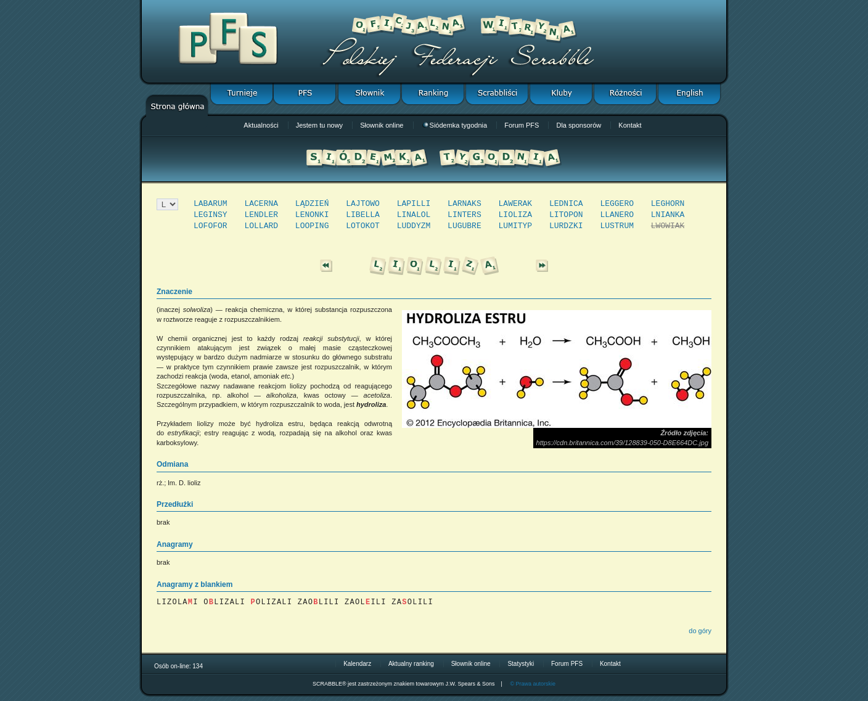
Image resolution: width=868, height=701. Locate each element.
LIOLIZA (516, 214)
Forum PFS (521, 125)
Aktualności (261, 125)
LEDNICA (566, 203)
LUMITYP (516, 226)
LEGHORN (668, 203)
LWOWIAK (668, 226)
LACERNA (261, 203)
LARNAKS (464, 203)
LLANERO (617, 214)
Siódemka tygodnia (455, 125)
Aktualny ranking (411, 663)
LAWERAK (516, 203)
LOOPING (312, 226)
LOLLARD (261, 226)
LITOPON (566, 214)
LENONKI (312, 214)
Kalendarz (357, 663)
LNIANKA (668, 214)
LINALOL (414, 214)
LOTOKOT (363, 226)
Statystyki (520, 663)
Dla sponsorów (578, 125)
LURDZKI (566, 226)
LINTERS (464, 214)
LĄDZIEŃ (312, 203)
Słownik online (381, 125)
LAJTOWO (363, 203)
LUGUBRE (464, 226)
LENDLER (261, 214)
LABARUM (210, 203)
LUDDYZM (414, 226)
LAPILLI (414, 203)
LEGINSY (210, 214)
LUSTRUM (617, 226)
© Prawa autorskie (532, 684)
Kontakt (629, 125)
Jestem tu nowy (319, 125)
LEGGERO (617, 203)
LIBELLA (363, 214)
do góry (700, 630)
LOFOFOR (210, 226)
